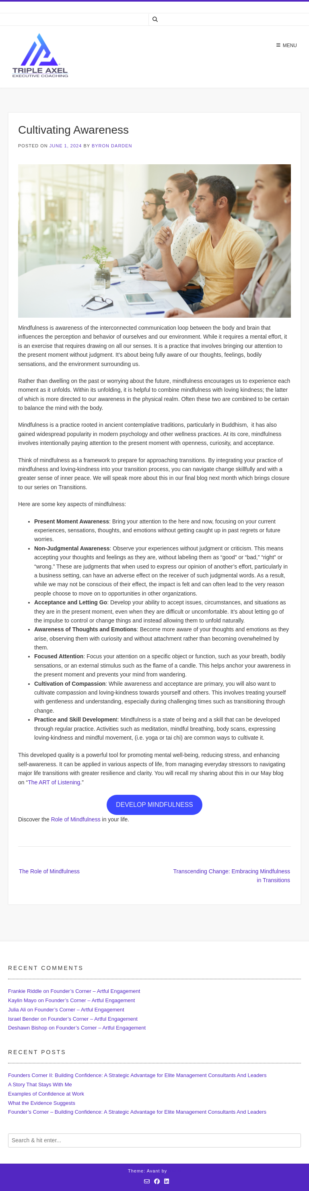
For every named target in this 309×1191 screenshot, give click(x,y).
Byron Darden (112, 145)
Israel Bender (23, 1019)
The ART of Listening (54, 782)
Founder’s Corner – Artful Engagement (95, 991)
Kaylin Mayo (22, 1000)
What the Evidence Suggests (41, 1103)
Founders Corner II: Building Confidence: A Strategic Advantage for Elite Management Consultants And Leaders (137, 1075)
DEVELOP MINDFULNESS (154, 804)
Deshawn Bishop (27, 1028)
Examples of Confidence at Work (46, 1094)
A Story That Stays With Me (40, 1084)
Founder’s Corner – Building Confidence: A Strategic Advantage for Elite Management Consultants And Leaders (137, 1112)
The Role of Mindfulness (49, 871)
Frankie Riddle (25, 991)
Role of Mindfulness (76, 819)
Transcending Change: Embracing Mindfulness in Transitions (231, 875)
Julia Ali (17, 1010)
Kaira (175, 1170)
